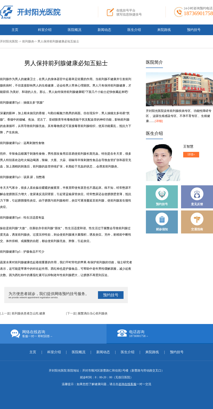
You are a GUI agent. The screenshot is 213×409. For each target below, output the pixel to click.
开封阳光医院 (38, 12)
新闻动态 (104, 30)
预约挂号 (194, 30)
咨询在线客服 (127, 384)
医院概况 (74, 30)
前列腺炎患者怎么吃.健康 (28, 313)
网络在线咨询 (58, 333)
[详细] (159, 121)
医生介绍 (134, 30)
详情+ (191, 154)
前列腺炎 (28, 41)
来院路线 (164, 30)
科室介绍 (45, 30)
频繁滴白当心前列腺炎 (93, 313)
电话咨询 (165, 333)
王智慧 (188, 146)
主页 (15, 30)
